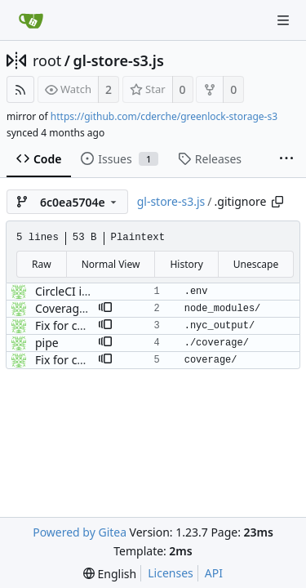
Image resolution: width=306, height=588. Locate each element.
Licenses (170, 573)
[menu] (109, 573)
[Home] (31, 20)
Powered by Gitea (79, 532)
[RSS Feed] (20, 89)
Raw (41, 264)
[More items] (286, 159)
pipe (47, 342)
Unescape (255, 264)
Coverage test (72, 308)
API (214, 573)
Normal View (111, 264)
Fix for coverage (77, 325)
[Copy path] (277, 201)
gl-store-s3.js (118, 60)
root (47, 60)
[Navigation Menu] (283, 20)
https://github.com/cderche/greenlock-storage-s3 (164, 116)
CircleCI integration (86, 291)
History (186, 264)
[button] (105, 309)
